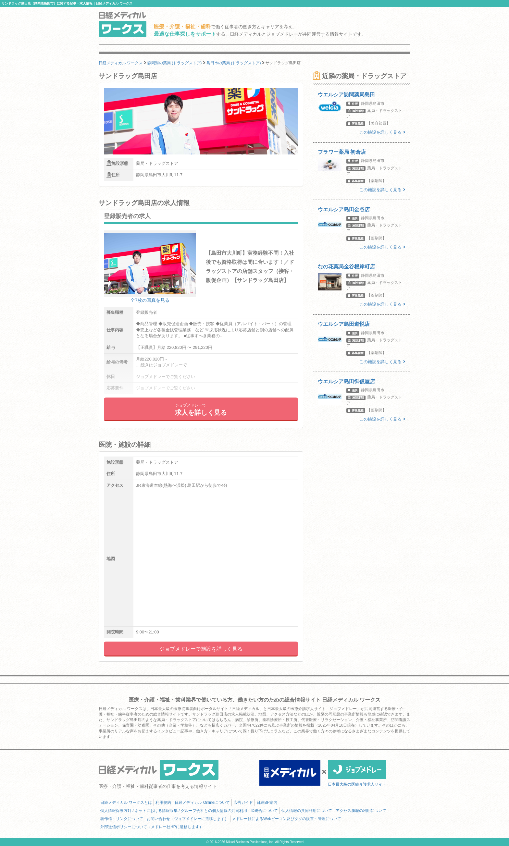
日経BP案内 (266, 802)
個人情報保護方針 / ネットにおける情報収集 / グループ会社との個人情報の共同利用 (173, 810)
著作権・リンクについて (121, 818)
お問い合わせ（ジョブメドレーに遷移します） (188, 818)
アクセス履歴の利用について (361, 810)
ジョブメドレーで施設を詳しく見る (200, 649)
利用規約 (163, 802)
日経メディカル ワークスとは (126, 802)
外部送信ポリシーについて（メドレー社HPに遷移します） (151, 827)
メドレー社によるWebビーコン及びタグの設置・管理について (286, 818)
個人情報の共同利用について (306, 810)
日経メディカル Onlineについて (202, 802)
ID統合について (264, 810)
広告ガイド (243, 802)
